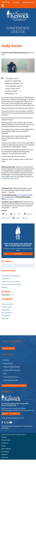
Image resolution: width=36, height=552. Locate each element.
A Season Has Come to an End (10, 281)
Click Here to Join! (8, 348)
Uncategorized (5, 315)
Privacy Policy (5, 440)
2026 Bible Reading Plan (10, 380)
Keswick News (5, 310)
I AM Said (4, 287)
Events (3, 446)
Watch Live (6, 2)
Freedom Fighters (6, 307)
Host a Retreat (6, 449)
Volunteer (6, 360)
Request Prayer (8, 363)
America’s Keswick (11, 434)
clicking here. (10, 199)
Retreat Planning (6, 313)
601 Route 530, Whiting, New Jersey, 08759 (14, 403)
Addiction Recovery (29, 2)
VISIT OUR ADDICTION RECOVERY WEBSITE (14, 385)
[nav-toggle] (2, 6)
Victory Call (4, 318)
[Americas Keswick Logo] (18, 15)
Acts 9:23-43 (28, 195)
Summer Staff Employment (11, 370)
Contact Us (7, 391)
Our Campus (5, 452)
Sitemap (4, 437)
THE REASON (5, 279)
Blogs (5, 373)
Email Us (5, 413)
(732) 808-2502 (11, 405)
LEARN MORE (18, 253)
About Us (4, 454)
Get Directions (14, 413)
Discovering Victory (7, 304)
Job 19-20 (20, 195)
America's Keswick (6, 426)
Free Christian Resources (10, 377)
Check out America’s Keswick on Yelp (12, 418)
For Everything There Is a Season (11, 284)
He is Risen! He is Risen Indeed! (10, 276)
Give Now (16, 2)
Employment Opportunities (11, 367)
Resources (4, 457)
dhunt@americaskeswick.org (10, 178)
